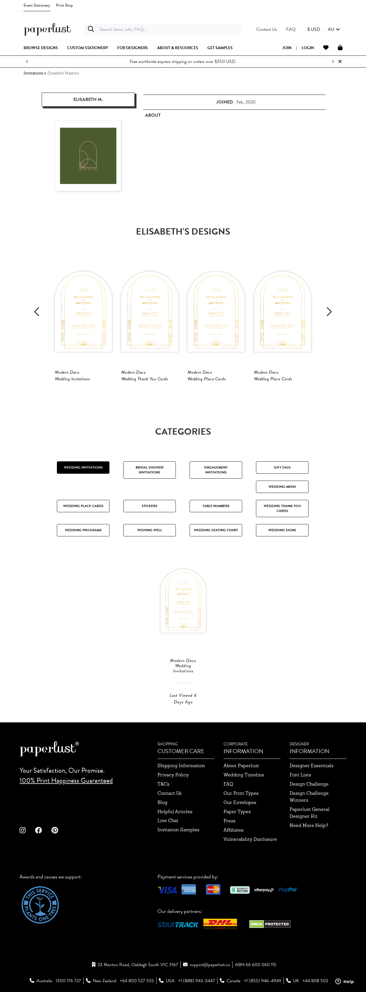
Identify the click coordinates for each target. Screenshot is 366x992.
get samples (220, 48)
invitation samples (178, 830)
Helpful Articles (174, 812)
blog (162, 802)
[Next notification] (333, 61)
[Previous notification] (27, 61)
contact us (169, 793)
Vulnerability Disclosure (250, 839)
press (230, 821)
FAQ (228, 784)
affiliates (234, 830)
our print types (241, 793)
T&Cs (163, 784)
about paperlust (241, 766)
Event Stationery (37, 5)
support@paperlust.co (210, 964)
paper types (237, 812)
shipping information (181, 766)
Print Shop (64, 5)
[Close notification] (340, 61)
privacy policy (173, 775)
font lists (300, 775)
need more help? (309, 825)
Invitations (33, 73)
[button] (323, 29)
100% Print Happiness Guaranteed (66, 780)
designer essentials (312, 766)
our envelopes (240, 802)
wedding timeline (244, 775)
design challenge (309, 784)
